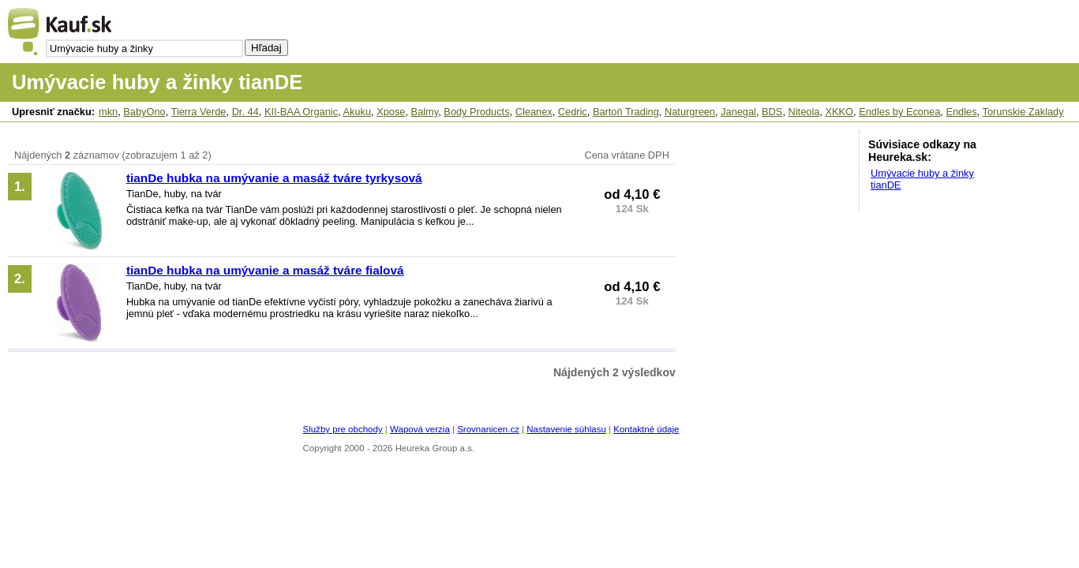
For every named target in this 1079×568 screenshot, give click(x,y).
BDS (772, 112)
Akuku (357, 112)
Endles (961, 112)
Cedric (572, 112)
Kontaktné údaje (646, 429)
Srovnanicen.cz (488, 429)
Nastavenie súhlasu (566, 429)
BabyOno (144, 112)
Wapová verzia (420, 429)
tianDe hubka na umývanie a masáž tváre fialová (265, 270)
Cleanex (534, 112)
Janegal (738, 112)
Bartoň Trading (626, 112)
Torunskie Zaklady (1022, 112)
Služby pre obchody (343, 429)
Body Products (476, 112)
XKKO (839, 112)
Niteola (804, 112)
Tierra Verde (199, 112)
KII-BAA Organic (301, 112)
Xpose (391, 112)
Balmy (425, 112)
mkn (108, 112)
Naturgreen (690, 112)
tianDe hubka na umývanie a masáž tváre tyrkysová (274, 178)
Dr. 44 (245, 112)
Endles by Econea (899, 112)
